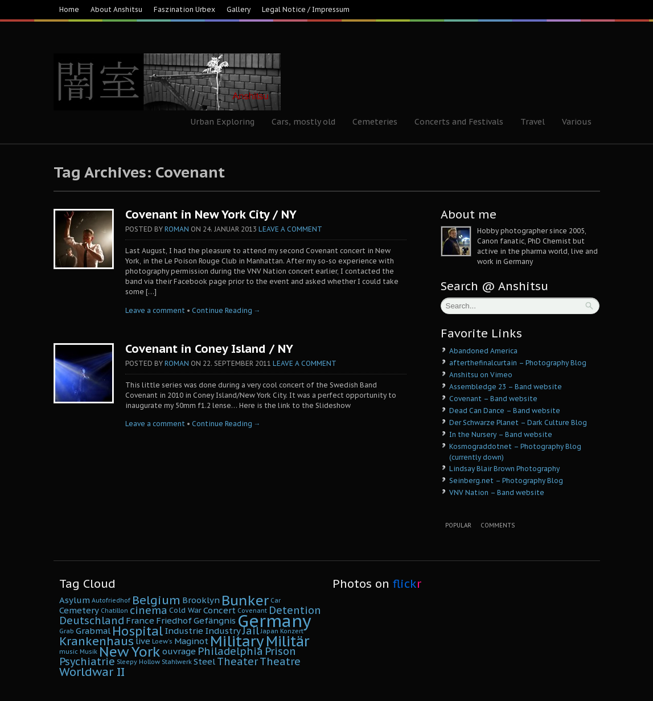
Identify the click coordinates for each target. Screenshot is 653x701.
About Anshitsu (116, 9)
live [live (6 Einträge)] (142, 641)
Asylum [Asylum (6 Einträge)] (74, 600)
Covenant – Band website (493, 398)
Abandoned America (483, 351)
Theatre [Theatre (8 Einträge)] (280, 661)
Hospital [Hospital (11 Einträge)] (137, 631)
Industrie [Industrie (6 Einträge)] (184, 630)
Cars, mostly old (303, 122)
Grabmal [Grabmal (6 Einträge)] (93, 630)
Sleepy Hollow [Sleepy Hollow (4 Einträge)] (138, 662)
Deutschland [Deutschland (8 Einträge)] (91, 620)
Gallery (238, 9)
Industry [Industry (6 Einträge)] (223, 630)
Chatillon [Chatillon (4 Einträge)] (114, 611)
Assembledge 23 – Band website (505, 386)
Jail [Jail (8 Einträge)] (251, 630)
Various (577, 122)
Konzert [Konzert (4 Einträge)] (291, 631)
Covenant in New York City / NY (211, 214)
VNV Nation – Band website (496, 492)
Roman (177, 229)
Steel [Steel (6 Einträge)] (204, 661)
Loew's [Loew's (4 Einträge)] (162, 641)
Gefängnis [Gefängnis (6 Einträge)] (215, 620)
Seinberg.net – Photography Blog (506, 480)
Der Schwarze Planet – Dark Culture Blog (518, 422)
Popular (458, 525)
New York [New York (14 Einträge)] (130, 651)
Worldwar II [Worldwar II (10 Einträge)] (92, 671)
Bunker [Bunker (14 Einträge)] (245, 600)
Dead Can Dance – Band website (504, 410)
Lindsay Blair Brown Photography (504, 468)
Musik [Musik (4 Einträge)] (88, 651)
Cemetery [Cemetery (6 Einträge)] (79, 610)
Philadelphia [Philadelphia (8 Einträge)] (230, 651)
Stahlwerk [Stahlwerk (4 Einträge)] (177, 662)
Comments (497, 525)
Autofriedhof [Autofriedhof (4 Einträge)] (111, 600)
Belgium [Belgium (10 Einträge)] (156, 600)
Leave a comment (290, 229)
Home (69, 9)
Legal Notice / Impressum (306, 9)
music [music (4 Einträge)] (68, 651)
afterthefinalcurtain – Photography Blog (517, 362)
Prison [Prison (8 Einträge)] (280, 651)
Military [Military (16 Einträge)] (237, 641)
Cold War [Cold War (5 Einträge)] (185, 610)
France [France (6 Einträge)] (140, 620)
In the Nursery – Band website (500, 434)
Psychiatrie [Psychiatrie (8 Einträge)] (87, 661)
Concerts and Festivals (458, 122)
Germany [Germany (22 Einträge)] (274, 621)
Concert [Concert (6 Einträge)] (219, 610)
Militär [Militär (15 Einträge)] (287, 641)
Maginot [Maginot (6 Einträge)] (191, 641)
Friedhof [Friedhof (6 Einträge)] (174, 620)
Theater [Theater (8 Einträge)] (237, 661)
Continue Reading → (226, 310)
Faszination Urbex (184, 9)
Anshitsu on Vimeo (480, 374)
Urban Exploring (222, 122)
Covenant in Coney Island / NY (209, 348)
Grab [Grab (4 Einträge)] (66, 631)
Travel (532, 122)
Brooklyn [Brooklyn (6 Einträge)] (201, 600)
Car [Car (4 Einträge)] (275, 600)
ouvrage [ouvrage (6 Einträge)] (179, 651)
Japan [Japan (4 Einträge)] (269, 631)
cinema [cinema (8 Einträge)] (148, 610)
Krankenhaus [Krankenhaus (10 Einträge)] (96, 641)
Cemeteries (374, 122)
